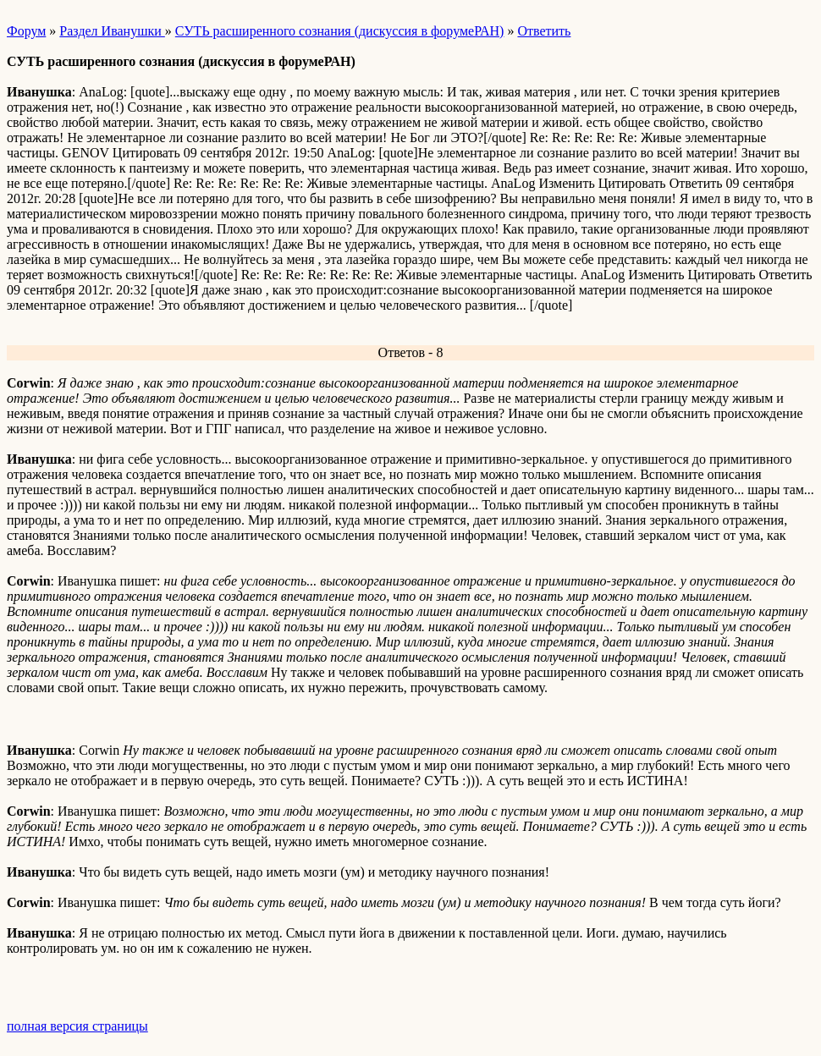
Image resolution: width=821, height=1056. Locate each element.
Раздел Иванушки (111, 31)
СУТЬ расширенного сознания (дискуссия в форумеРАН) (339, 31)
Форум (26, 31)
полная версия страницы (77, 1026)
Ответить (543, 31)
